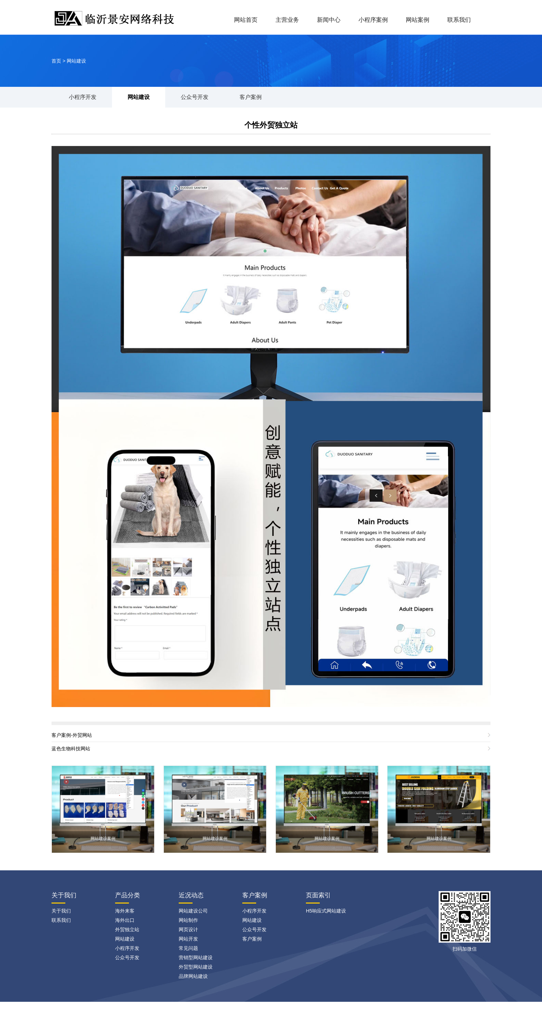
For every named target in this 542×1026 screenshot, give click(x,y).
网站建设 (76, 61)
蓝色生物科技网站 (71, 748)
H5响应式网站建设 (326, 911)
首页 (56, 61)
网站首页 (246, 20)
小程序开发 (82, 97)
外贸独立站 (127, 929)
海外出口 (124, 920)
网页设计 (188, 929)
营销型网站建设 (196, 957)
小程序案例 (373, 20)
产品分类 (127, 895)
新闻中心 (328, 20)
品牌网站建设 (193, 976)
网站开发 (188, 939)
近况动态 (191, 895)
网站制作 (188, 920)
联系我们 (459, 20)
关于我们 (61, 911)
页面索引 (318, 895)
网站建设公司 (193, 911)
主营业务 (287, 20)
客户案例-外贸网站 (72, 735)
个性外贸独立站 (271, 125)
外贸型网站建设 (196, 967)
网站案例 (417, 20)
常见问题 (188, 948)
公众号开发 (194, 97)
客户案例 (251, 97)
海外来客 (124, 911)
